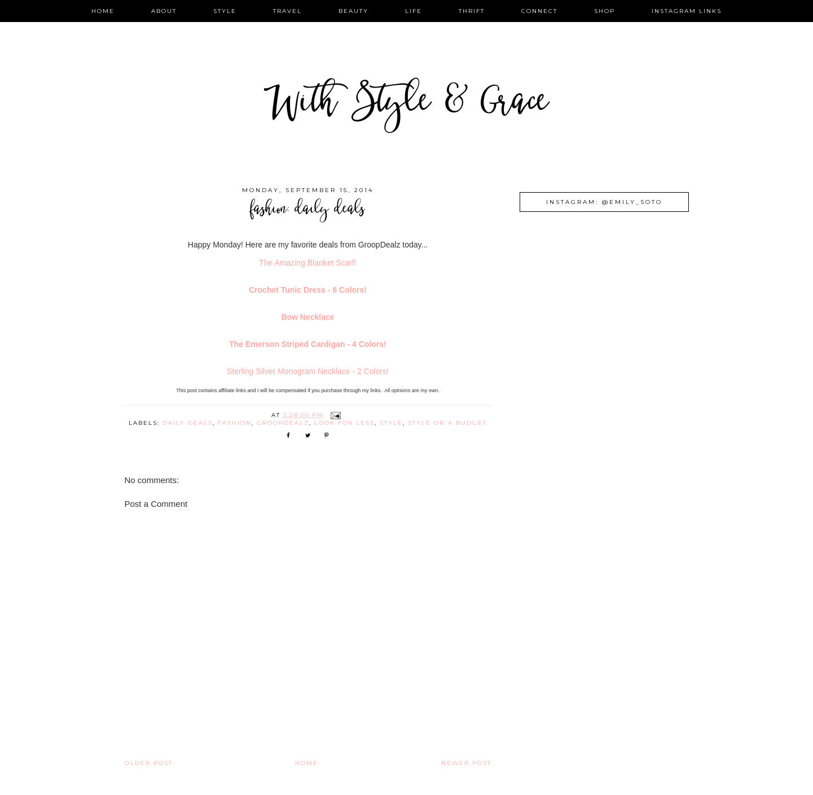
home (103, 11)
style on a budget (447, 423)
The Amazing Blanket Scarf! (308, 262)
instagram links (687, 11)
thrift (472, 11)
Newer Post (466, 763)
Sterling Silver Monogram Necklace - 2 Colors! (308, 371)
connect (539, 11)
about (164, 11)
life (413, 11)
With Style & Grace (407, 104)
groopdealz (283, 423)
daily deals (187, 423)
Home (306, 763)
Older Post (149, 763)
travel (287, 11)
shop (604, 11)
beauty (353, 11)
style (224, 11)
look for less (344, 423)
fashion (235, 423)
